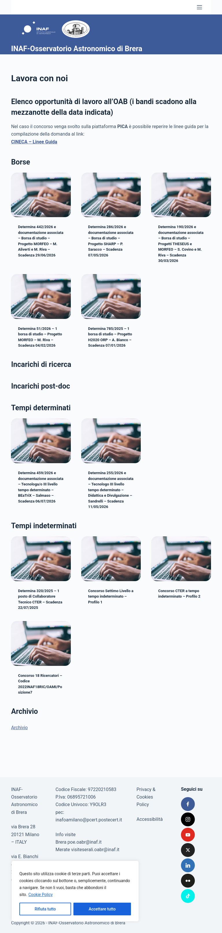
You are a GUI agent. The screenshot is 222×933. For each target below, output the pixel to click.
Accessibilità (149, 819)
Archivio (19, 727)
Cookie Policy (40, 894)
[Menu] (199, 7)
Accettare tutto (102, 909)
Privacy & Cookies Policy (146, 797)
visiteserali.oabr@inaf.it (95, 849)
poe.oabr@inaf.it (85, 842)
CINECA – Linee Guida (34, 142)
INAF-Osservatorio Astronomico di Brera (76, 49)
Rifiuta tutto (45, 909)
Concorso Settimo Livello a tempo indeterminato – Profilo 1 (111, 596)
